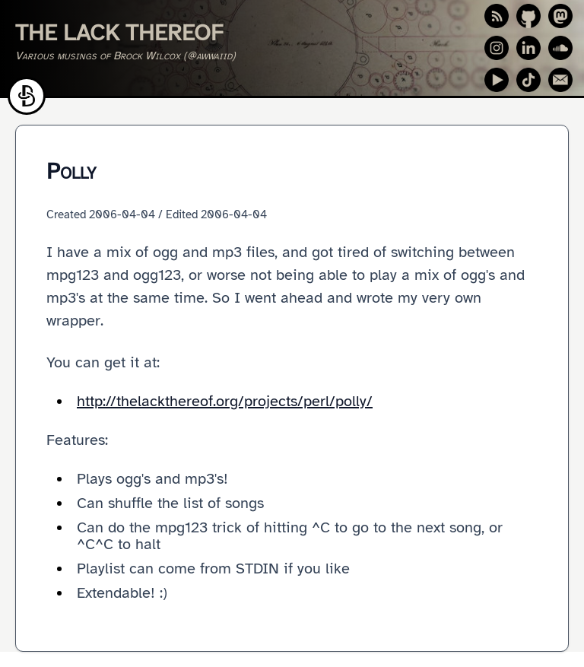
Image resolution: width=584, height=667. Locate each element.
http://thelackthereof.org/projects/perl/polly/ (225, 401)
